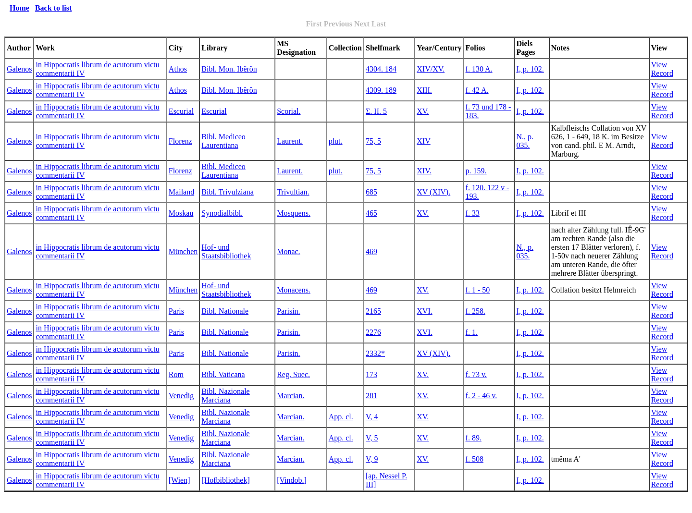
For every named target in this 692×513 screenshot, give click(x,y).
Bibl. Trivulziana (227, 192)
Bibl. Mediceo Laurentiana (223, 141)
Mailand (181, 192)
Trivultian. (293, 192)
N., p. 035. (524, 141)
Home (19, 8)
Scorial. (288, 111)
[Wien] (179, 480)
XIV (423, 141)
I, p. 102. (530, 69)
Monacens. (293, 290)
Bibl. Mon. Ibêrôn (229, 69)
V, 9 (372, 459)
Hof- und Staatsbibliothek (226, 251)
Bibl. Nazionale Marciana (225, 395)
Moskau (181, 213)
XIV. (424, 171)
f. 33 (473, 213)
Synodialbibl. (222, 213)
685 (371, 192)
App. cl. (341, 417)
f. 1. (472, 332)
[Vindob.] (292, 480)
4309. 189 (381, 90)
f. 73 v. (476, 374)
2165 (373, 311)
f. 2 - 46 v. (481, 395)
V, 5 (372, 438)
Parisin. (288, 311)
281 (371, 395)
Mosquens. (293, 213)
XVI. (424, 311)
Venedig (181, 395)
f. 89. (474, 438)
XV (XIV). (433, 192)
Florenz (180, 141)
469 (371, 251)
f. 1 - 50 (478, 290)
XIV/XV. (431, 69)
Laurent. (290, 141)
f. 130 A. (479, 69)
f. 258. (475, 311)
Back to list (53, 8)
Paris (176, 311)
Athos (178, 69)
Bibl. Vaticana (223, 374)
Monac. (288, 251)
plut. (336, 141)
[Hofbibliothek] (225, 480)
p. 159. (476, 171)
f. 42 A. (477, 90)
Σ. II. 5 (376, 111)
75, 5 (373, 141)
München (183, 251)
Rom (176, 374)
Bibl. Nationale (224, 311)
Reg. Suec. (293, 374)
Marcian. (290, 395)
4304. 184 (381, 69)
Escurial (181, 111)
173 (371, 374)
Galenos (19, 69)
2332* (375, 353)
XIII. (424, 90)
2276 (373, 332)
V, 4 (372, 417)
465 (371, 213)
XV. (423, 111)
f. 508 (474, 459)
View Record (662, 69)
